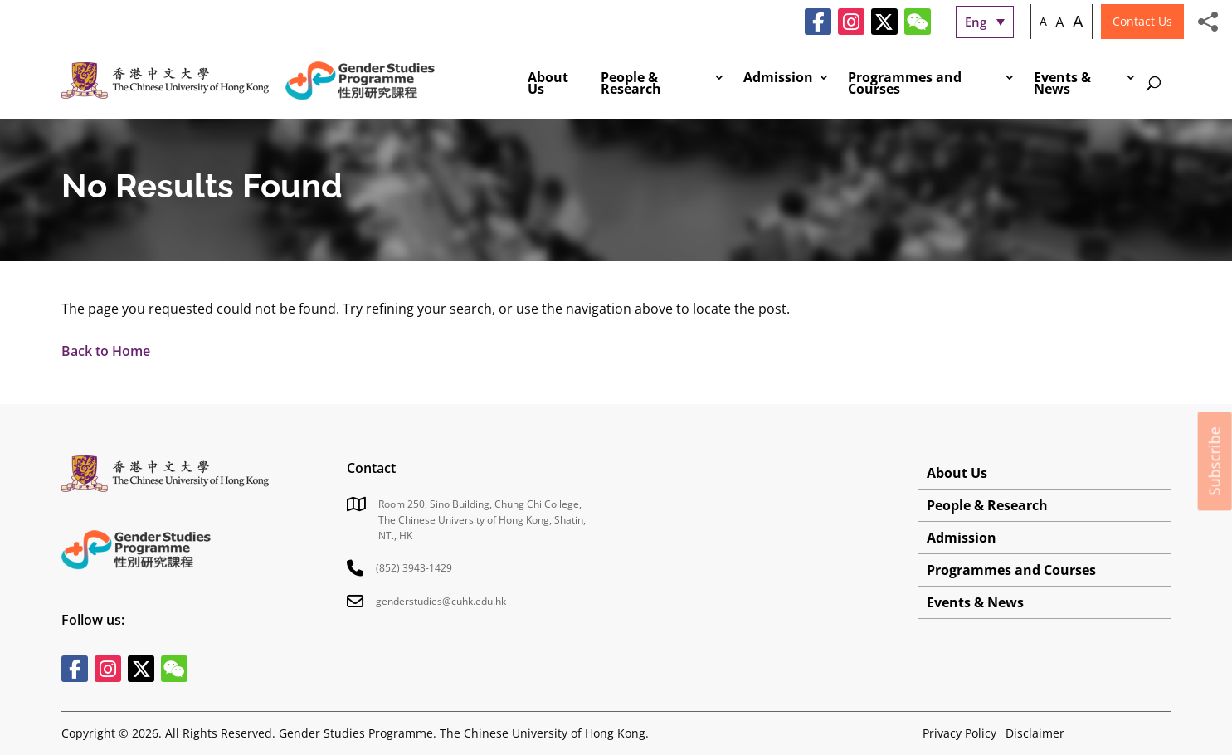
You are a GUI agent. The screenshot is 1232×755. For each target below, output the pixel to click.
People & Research (631, 84)
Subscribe (1215, 460)
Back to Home (105, 351)
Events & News (1062, 84)
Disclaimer (1035, 733)
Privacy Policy (959, 733)
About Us (548, 84)
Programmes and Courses (905, 84)
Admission (778, 78)
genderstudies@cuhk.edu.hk (441, 601)
